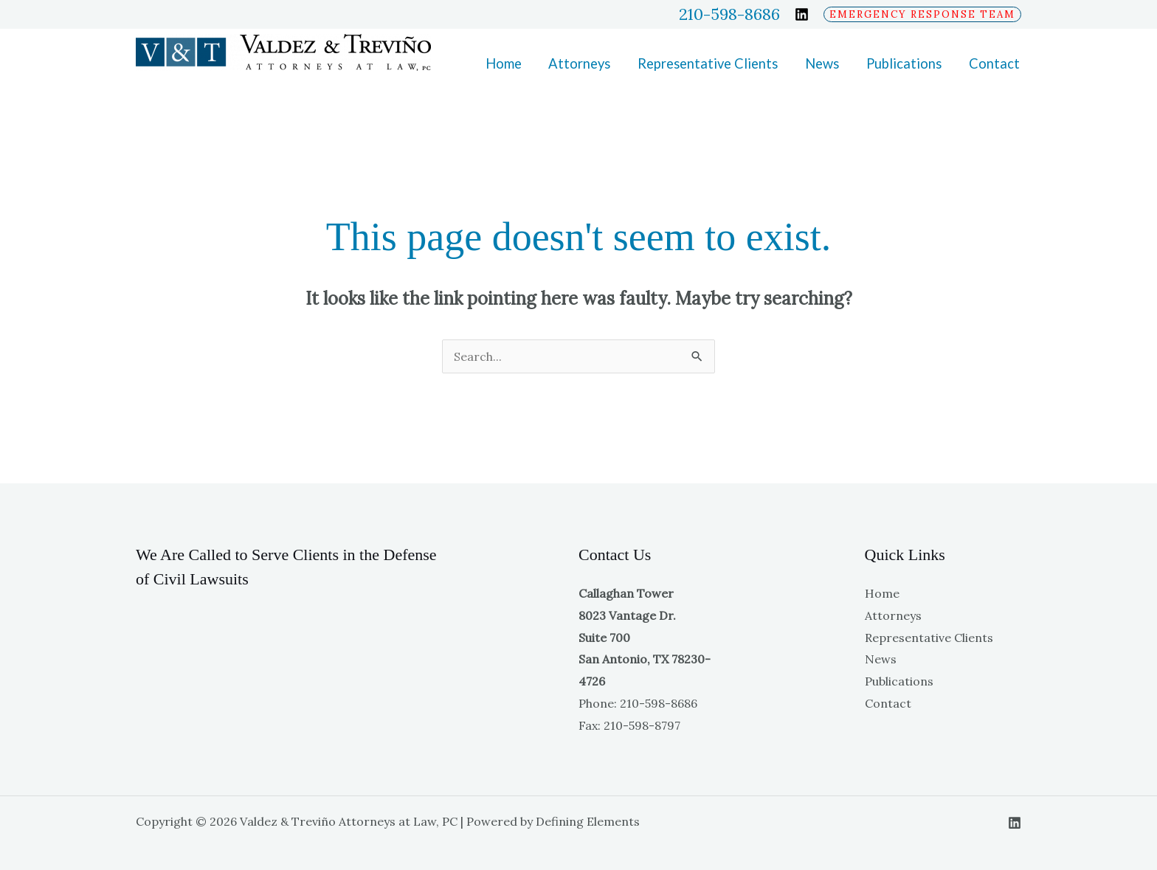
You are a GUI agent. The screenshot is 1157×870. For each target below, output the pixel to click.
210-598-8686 (729, 14)
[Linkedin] (802, 14)
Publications (904, 63)
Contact (994, 63)
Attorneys (579, 63)
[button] (922, 14)
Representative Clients (708, 63)
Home (504, 63)
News (822, 63)
